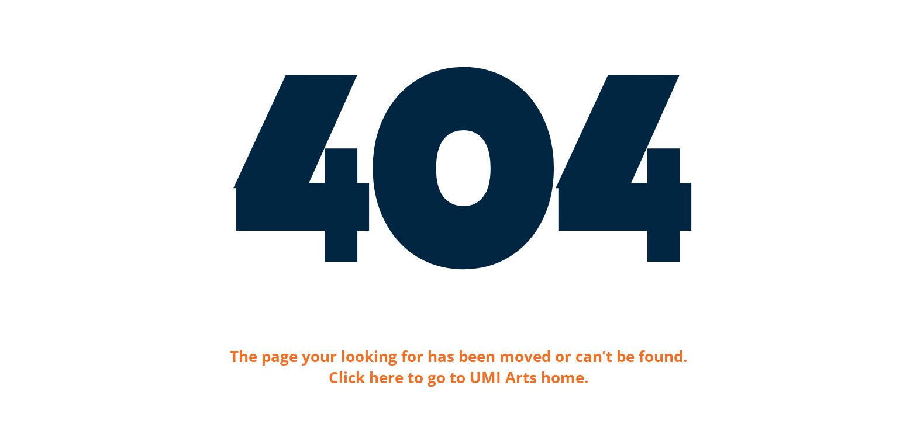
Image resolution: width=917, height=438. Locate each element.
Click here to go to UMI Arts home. (458, 377)
